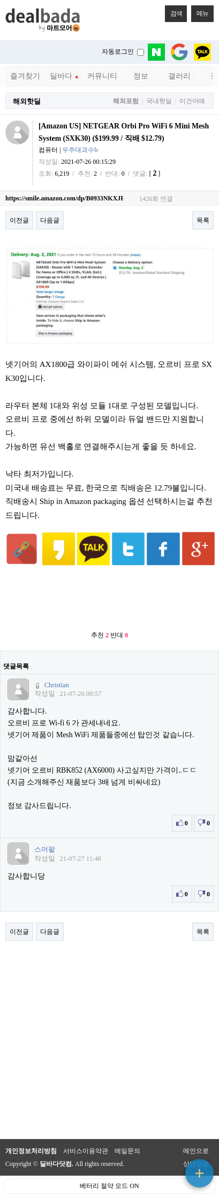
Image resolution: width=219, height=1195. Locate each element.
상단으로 (196, 1144)
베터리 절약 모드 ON (109, 1166)
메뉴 (199, 11)
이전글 (19, 220)
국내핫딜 (159, 101)
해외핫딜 (27, 101)
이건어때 (192, 101)
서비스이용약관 (85, 1131)
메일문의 (127, 1131)
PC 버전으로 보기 (109, 1184)
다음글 (49, 220)
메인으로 (196, 1131)
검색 (173, 11)
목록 (203, 220)
